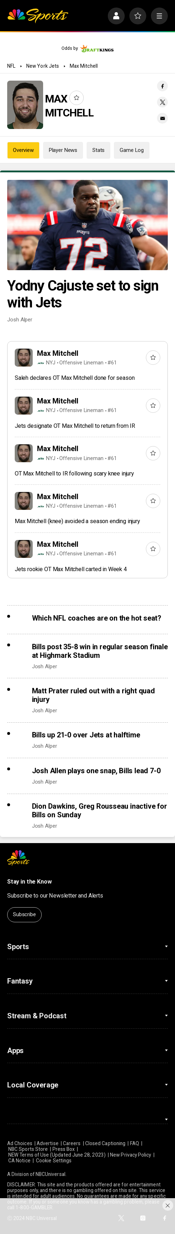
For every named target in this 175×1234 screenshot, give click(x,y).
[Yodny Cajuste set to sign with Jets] (87, 225)
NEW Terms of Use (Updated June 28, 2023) (57, 1155)
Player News (63, 150)
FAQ (134, 1143)
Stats (98, 150)
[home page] (37, 16)
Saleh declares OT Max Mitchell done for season (75, 377)
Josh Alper (19, 319)
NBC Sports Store (28, 1149)
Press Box (63, 1149)
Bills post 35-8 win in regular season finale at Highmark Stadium (100, 651)
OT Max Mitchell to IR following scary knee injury (74, 473)
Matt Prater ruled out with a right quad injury (93, 695)
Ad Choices (19, 1143)
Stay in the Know (29, 881)
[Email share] (162, 118)
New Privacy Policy (130, 1155)
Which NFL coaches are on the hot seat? (96, 618)
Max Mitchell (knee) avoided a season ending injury (77, 521)
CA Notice (19, 1160)
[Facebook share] (162, 86)
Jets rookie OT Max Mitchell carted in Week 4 (71, 569)
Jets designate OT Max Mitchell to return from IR (75, 425)
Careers (71, 1143)
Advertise (48, 1143)
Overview (23, 150)
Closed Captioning (105, 1143)
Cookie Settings (54, 1160)
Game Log (132, 150)
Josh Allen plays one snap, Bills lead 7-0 (96, 770)
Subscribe (24, 914)
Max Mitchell (84, 66)
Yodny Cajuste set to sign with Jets (82, 294)
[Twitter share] (162, 102)
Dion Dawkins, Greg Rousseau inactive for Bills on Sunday (99, 810)
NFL (11, 66)
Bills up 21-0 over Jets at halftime (86, 735)
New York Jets (42, 66)
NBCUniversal (50, 1174)
